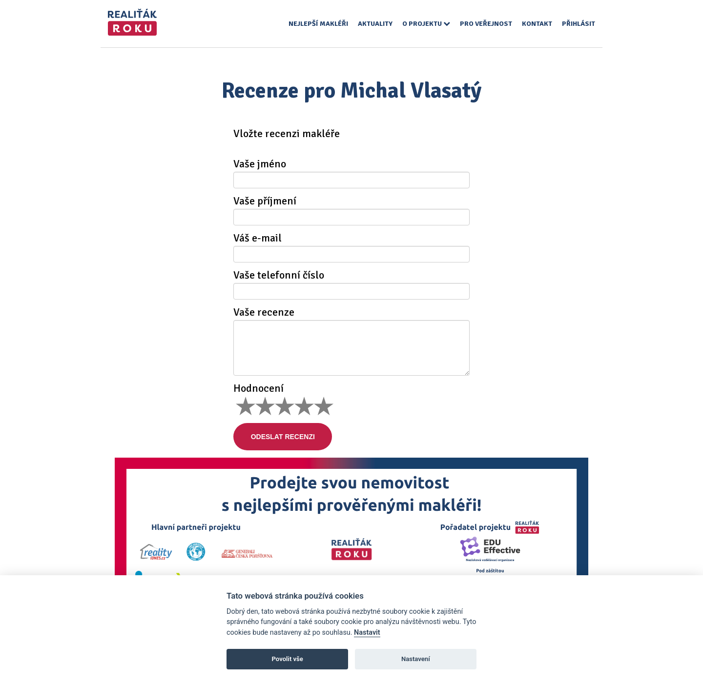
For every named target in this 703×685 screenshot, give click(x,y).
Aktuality (375, 24)
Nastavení (415, 659)
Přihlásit (578, 24)
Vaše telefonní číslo (278, 275)
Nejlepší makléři (318, 24)
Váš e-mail (257, 238)
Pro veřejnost (486, 24)
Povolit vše (287, 659)
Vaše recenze (263, 312)
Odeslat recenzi (285, 437)
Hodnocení (258, 388)
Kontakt (537, 24)
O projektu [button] (426, 24)
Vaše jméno (259, 164)
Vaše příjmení (264, 201)
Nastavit (367, 632)
